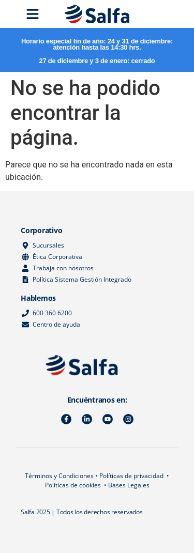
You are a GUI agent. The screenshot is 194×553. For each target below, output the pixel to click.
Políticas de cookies (73, 485)
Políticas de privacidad (131, 475)
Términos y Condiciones (59, 475)
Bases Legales (129, 485)
